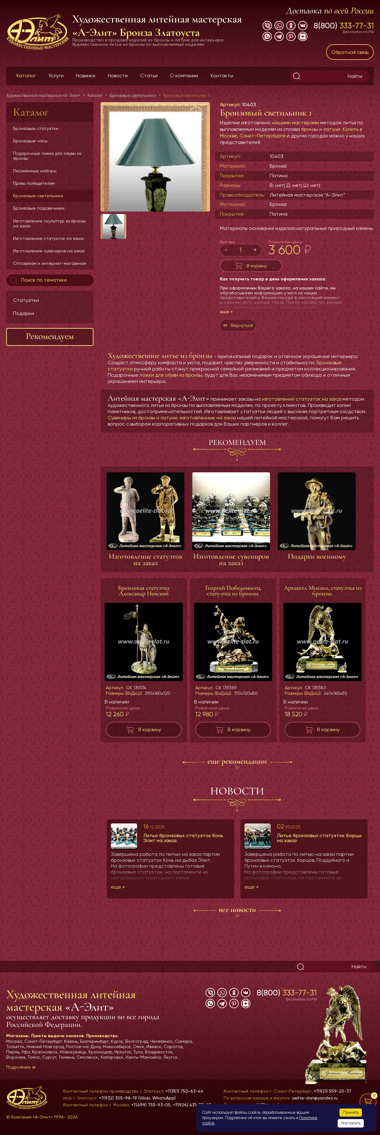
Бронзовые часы (30, 140)
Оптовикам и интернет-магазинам (49, 263)
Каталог (26, 76)
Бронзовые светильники (38, 195)
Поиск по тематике (38, 280)
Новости (118, 76)
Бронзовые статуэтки (35, 128)
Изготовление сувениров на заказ (48, 250)
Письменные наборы (34, 170)
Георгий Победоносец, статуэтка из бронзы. (233, 596)
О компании (184, 76)
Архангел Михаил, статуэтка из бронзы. (323, 596)
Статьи (149, 76)
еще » (226, 314)
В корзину (256, 267)
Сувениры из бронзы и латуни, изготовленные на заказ (172, 424)
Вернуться (244, 330)
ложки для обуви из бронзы (171, 381)
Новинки (85, 76)
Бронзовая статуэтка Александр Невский (143, 596)
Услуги (56, 76)
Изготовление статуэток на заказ (48, 238)
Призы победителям (34, 183)
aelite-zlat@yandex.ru (315, 1097)
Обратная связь (349, 52)
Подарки (23, 313)
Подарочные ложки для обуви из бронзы (47, 156)
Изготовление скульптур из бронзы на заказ (49, 223)
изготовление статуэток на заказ (301, 405)
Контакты (222, 76)
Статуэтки (26, 300)
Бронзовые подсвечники (38, 208)
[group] (155, 157)
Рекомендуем (50, 336)
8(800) (344, 25)
